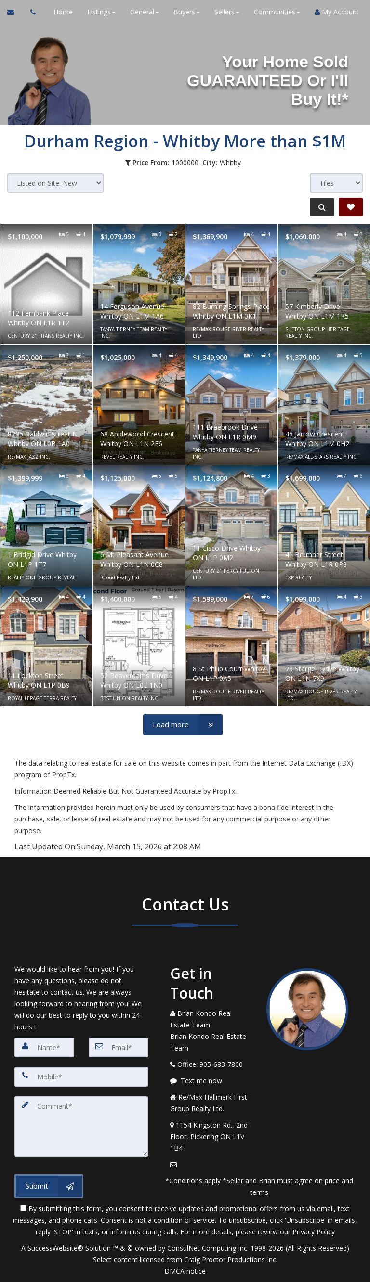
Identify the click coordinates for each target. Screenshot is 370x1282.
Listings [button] (98, 11)
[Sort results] (55, 183)
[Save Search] (351, 207)
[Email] (118, 1047)
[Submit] (48, 1182)
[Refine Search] (320, 207)
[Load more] (183, 724)
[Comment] (81, 1124)
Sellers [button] (223, 11)
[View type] (336, 183)
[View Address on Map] (211, 1136)
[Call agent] (30, 12)
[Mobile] (81, 1076)
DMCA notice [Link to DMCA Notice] (185, 1271)
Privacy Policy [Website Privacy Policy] (313, 1231)
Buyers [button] (183, 11)
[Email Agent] (15, 12)
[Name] (44, 1047)
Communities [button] (274, 11)
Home (59, 11)
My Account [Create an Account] (333, 11)
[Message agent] (211, 1081)
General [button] (141, 11)
